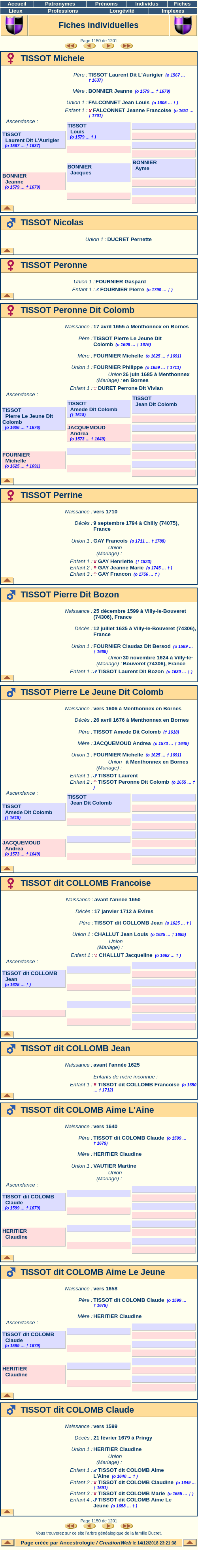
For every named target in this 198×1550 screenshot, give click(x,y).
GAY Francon (114, 574)
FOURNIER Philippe (118, 367)
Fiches (182, 4)
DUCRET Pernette (129, 239)
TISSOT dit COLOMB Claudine (135, 1482)
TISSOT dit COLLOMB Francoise (138, 1085)
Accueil (17, 4)
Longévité (121, 11)
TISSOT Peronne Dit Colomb (133, 782)
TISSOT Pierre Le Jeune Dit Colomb (27, 416)
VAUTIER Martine (114, 1166)
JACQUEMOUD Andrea (87, 430)
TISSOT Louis (77, 129)
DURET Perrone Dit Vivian (130, 388)
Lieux (16, 11)
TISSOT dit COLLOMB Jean (128, 923)
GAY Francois (110, 541)
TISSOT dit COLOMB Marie (131, 1493)
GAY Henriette (115, 561)
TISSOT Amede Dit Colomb (92, 406)
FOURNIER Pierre (122, 289)
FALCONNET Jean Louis (119, 102)
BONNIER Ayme (144, 165)
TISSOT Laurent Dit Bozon (131, 671)
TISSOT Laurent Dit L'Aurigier (126, 75)
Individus (146, 4)
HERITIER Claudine (117, 1154)
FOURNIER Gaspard (121, 282)
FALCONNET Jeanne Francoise (132, 110)
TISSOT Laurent (118, 776)
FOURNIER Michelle (118, 356)
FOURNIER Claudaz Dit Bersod (132, 646)
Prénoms (106, 4)
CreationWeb (115, 1543)
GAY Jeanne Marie (121, 568)
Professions (63, 11)
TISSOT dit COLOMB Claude (128, 1138)
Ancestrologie (77, 1543)
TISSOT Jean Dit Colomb (154, 401)
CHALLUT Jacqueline (126, 955)
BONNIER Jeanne (110, 91)
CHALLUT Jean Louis (121, 934)
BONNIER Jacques (80, 170)
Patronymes (60, 4)
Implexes (173, 11)
